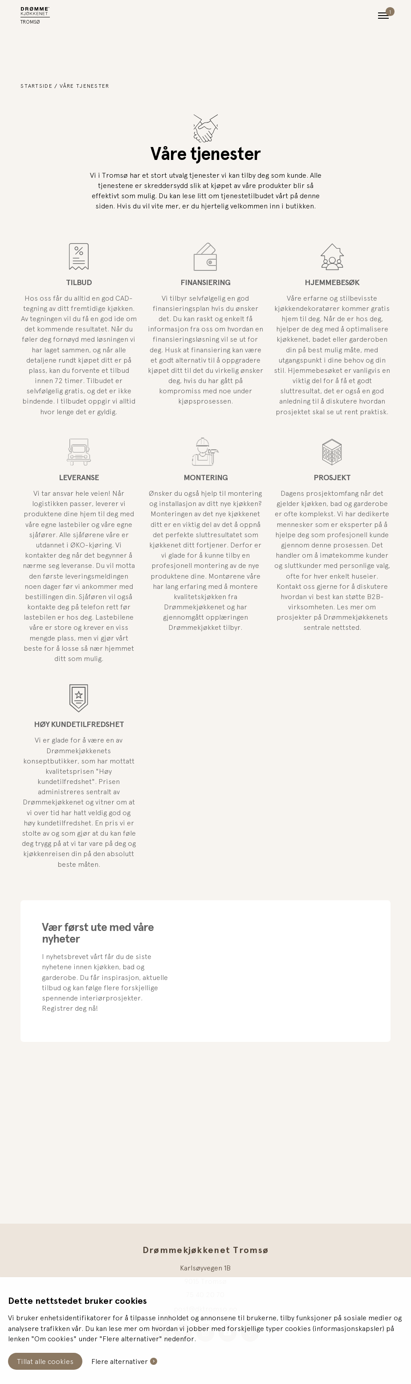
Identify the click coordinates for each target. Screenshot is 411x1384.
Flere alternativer (119, 1361)
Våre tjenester (85, 86)
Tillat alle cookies (45, 1361)
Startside (36, 86)
